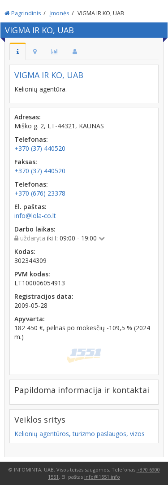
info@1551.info (102, 476)
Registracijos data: (43, 296)
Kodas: (24, 251)
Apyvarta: (29, 319)
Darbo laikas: (35, 229)
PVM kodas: (32, 274)
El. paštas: (30, 206)
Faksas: (25, 161)
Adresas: (27, 117)
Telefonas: (31, 139)
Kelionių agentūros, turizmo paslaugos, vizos (79, 433)
